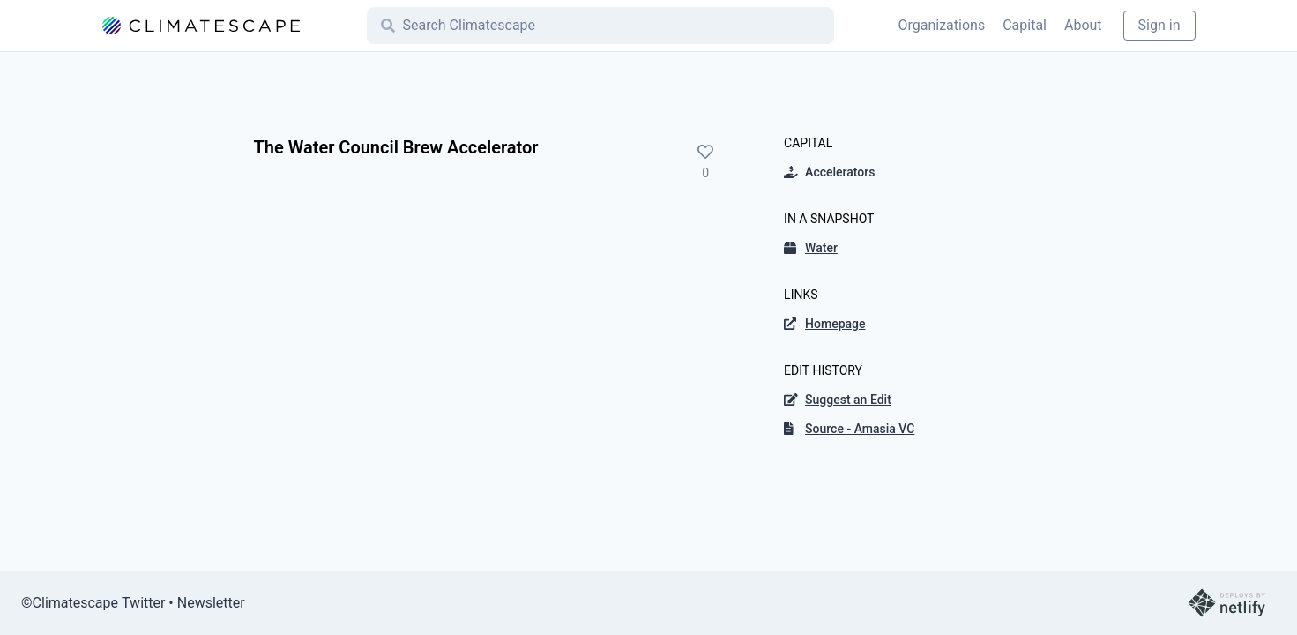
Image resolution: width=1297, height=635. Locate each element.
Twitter (143, 602)
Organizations (941, 25)
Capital (1025, 25)
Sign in (1159, 25)
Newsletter (211, 602)
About (1083, 25)
